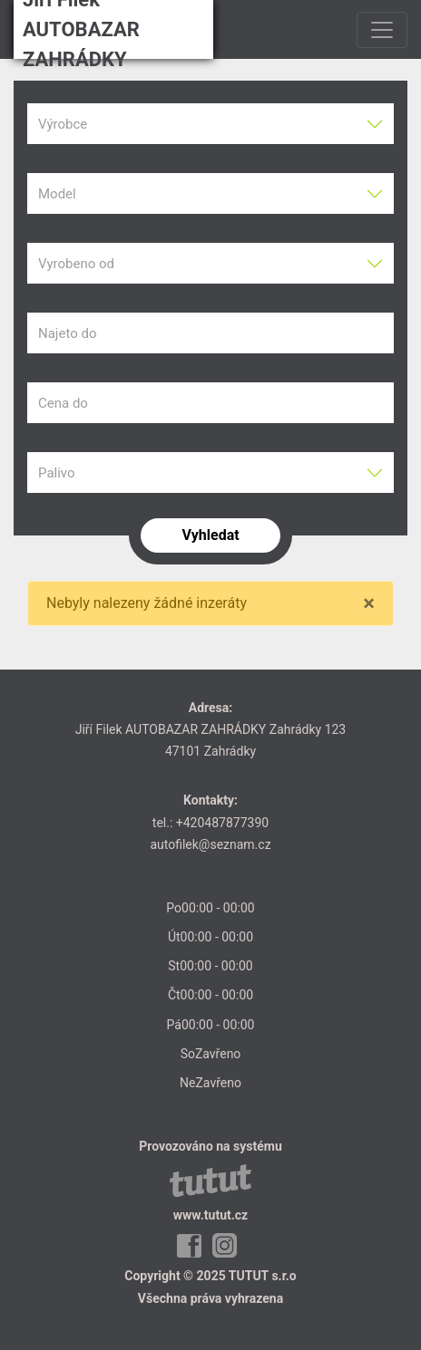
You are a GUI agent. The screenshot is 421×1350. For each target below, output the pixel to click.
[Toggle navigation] (382, 30)
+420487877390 (222, 822)
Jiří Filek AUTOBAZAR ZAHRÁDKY (81, 29)
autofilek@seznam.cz (210, 844)
